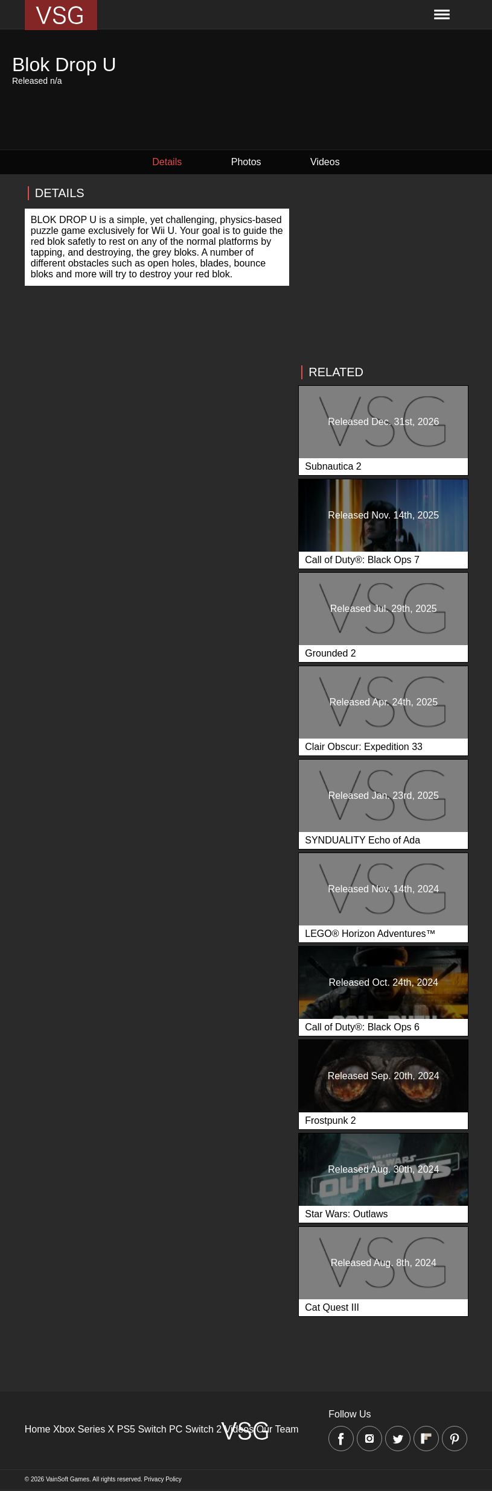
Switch (152, 1429)
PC (175, 1429)
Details (167, 162)
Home (38, 1429)
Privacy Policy (163, 1479)
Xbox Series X (83, 1429)
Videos (325, 162)
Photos (246, 162)
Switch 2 (203, 1429)
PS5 (126, 1429)
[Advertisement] (382, 269)
